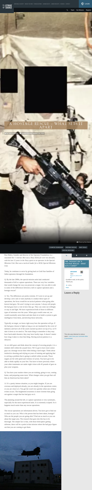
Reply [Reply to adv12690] (67, 287)
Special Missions (68, 250)
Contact (68, 4)
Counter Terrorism (56, 247)
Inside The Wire (29, 4)
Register (88, 10)
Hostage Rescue (71, 247)
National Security (19, 4)
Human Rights (46, 4)
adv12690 (73, 271)
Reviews (62, 4)
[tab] (66, 255)
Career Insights (55, 4)
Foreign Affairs (38, 4)
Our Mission (80, 10)
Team (72, 10)
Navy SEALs (83, 247)
